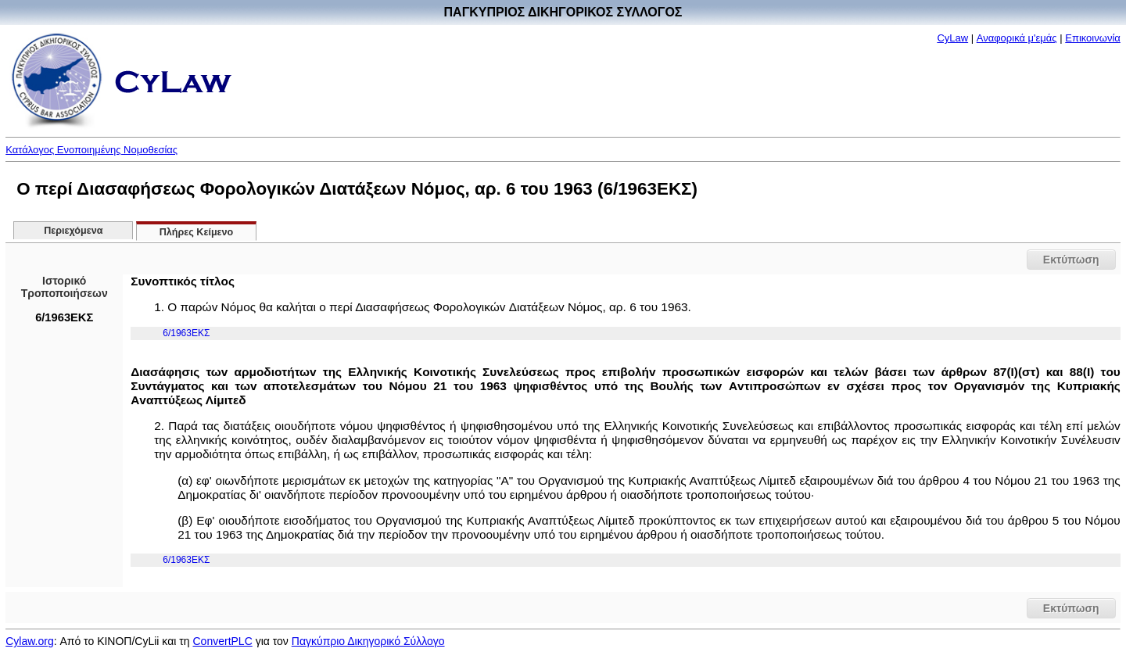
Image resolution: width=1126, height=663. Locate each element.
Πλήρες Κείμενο (197, 232)
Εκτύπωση (1071, 259)
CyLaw (952, 38)
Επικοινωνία (1093, 38)
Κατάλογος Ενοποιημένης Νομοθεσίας (91, 150)
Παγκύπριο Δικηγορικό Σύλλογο (368, 641)
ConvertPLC (223, 641)
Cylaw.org (29, 641)
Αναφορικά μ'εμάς (1017, 38)
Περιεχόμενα (73, 230)
